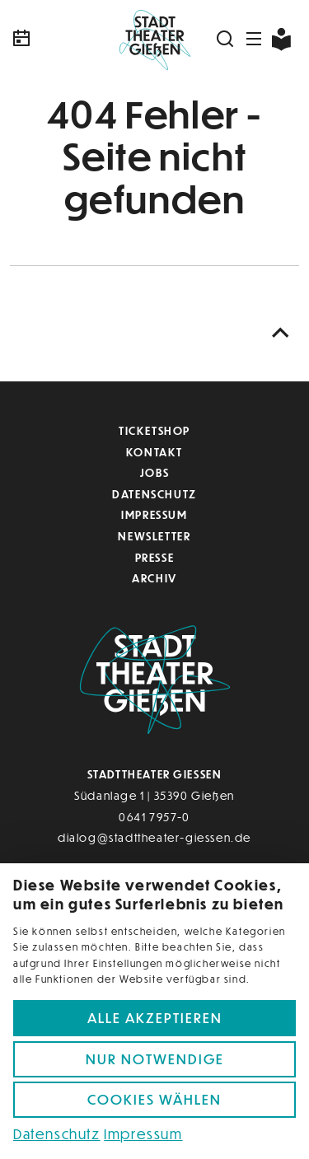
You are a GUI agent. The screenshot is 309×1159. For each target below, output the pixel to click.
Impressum (154, 514)
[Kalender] (58, 39)
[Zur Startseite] (154, 39)
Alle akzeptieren (154, 1017)
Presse (155, 557)
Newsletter (154, 536)
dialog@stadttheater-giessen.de (154, 837)
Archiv (154, 578)
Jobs (154, 472)
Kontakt (154, 452)
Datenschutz (154, 494)
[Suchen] (225, 39)
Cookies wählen (154, 1099)
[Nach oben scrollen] (281, 333)
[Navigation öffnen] (254, 39)
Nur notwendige (155, 1059)
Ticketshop (154, 430)
